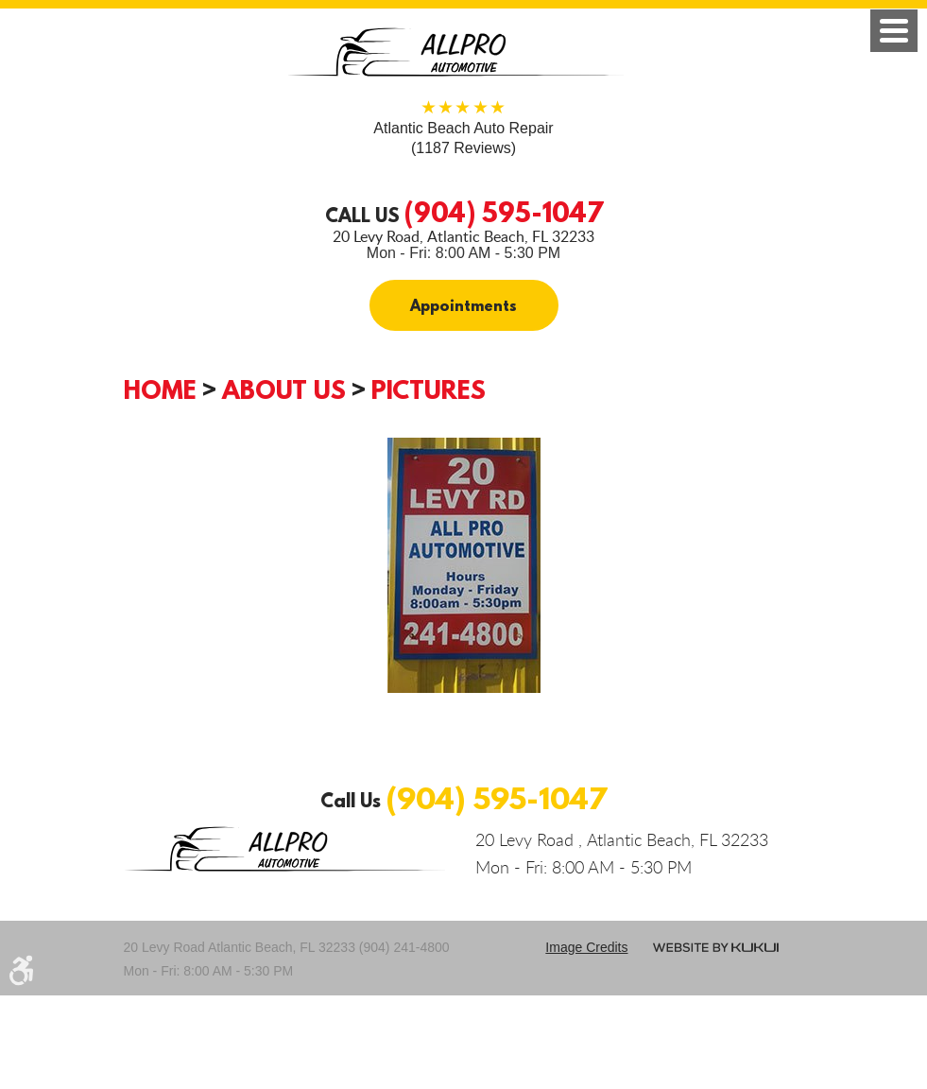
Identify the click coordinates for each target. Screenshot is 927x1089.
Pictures (428, 389)
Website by (716, 947)
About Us (284, 389)
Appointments (463, 305)
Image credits (586, 947)
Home (160, 389)
